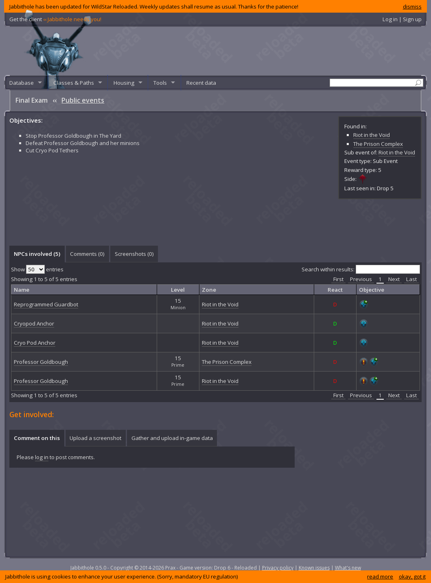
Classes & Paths (73, 82)
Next (394, 279)
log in (41, 457)
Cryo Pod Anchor (34, 342)
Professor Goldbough (41, 361)
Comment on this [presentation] (37, 438)
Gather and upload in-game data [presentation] (172, 438)
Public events (82, 100)
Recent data (201, 82)
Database (21, 82)
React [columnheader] (335, 289)
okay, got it (412, 576)
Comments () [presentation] (87, 253)
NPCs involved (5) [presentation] (37, 253)
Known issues (314, 567)
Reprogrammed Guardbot (46, 304)
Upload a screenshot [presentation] (95, 438)
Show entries (37, 269)
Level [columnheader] (178, 289)
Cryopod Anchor (34, 323)
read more (380, 576)
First (338, 279)
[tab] (36, 254)
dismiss (412, 6)
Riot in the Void (371, 135)
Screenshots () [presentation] (134, 253)
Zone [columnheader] (209, 289)
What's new (348, 567)
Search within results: (361, 269)
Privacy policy (277, 567)
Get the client (55, 19)
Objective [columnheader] (371, 289)
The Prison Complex (378, 143)
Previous (361, 279)
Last (411, 279)
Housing (124, 82)
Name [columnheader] (21, 289)
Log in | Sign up (402, 19)
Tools (160, 82)
